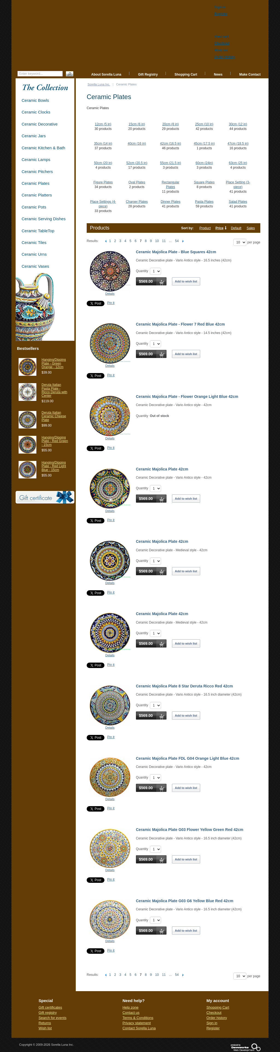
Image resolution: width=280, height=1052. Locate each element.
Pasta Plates (204, 202)
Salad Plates (238, 202)
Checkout (213, 1013)
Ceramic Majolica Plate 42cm (162, 469)
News (218, 74)
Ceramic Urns (34, 254)
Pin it (111, 303)
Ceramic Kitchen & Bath (43, 147)
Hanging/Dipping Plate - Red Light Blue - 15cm (54, 466)
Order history (216, 1018)
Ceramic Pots (34, 207)
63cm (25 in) (238, 163)
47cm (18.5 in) (238, 143)
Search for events (52, 1018)
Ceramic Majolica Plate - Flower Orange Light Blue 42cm (187, 396)
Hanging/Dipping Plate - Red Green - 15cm (55, 441)
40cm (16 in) (137, 143)
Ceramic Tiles (34, 242)
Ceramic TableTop (38, 230)
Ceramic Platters (37, 195)
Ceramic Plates (35, 183)
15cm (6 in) (137, 124)
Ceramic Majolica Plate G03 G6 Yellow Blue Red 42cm (184, 901)
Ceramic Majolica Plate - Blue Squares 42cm (176, 252)
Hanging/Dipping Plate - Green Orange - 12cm (54, 363)
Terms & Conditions (137, 1018)
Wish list (45, 1028)
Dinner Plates (170, 202)
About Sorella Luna (106, 74)
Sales (251, 228)
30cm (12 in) (238, 124)
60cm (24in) (204, 163)
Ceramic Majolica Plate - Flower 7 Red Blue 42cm (180, 324)
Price (219, 228)
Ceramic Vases (35, 266)
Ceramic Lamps (36, 159)
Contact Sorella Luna (139, 1028)
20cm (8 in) (170, 124)
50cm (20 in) (103, 163)
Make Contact (250, 74)
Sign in (211, 1023)
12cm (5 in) (103, 124)
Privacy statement (136, 1023)
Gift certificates (50, 1007)
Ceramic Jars (34, 135)
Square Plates (204, 182)
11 (164, 241)
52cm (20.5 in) (136, 163)
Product (205, 228)
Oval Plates (137, 182)
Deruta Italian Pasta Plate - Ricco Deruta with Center (54, 390)
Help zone (130, 1007)
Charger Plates (137, 202)
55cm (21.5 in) (170, 163)
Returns (45, 1023)
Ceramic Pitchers (37, 171)
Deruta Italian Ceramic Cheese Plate (54, 416)
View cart (221, 36)
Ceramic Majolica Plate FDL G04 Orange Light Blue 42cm (187, 758)
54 (177, 241)
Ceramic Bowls (35, 100)
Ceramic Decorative (40, 124)
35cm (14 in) (103, 143)
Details (110, 293)
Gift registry (48, 1013)
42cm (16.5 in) (170, 143)
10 (157, 241)
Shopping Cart (185, 74)
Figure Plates (103, 182)
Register (213, 1028)
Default (236, 228)
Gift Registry (148, 74)
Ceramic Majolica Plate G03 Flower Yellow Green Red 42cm (189, 829)
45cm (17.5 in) (204, 143)
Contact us (130, 1013)
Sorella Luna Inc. (99, 84)
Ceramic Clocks (36, 112)
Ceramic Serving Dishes (44, 218)
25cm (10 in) (204, 124)
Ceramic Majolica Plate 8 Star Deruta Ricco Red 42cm (184, 686)
